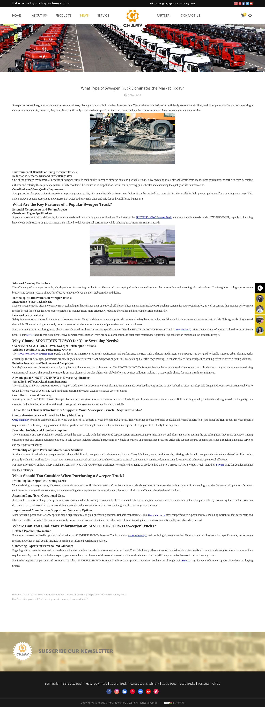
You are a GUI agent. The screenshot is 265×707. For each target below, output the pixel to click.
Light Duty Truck (72, 683)
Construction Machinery (144, 683)
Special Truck (118, 683)
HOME (16, 15)
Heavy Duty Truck (96, 683)
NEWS (84, 15)
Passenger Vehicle (209, 683)
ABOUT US (39, 15)
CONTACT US (190, 15)
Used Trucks (187, 683)
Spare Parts (169, 683)
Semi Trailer (52, 683)
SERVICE (103, 15)
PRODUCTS (63, 15)
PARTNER (163, 15)
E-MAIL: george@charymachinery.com (174, 3)
